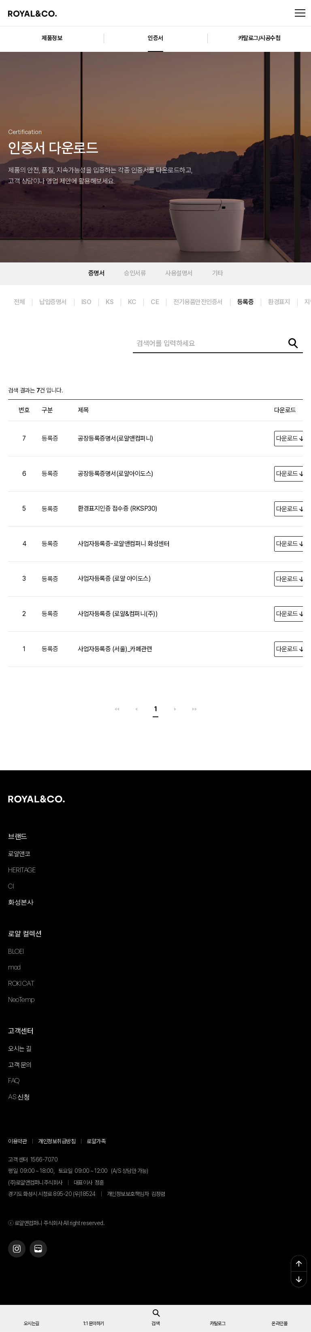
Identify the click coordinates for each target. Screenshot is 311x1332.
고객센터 (20, 1031)
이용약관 (17, 1141)
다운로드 (287, 438)
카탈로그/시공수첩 (259, 38)
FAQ (13, 1080)
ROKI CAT (21, 983)
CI (11, 886)
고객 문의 (20, 1065)
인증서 (155, 38)
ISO (86, 302)
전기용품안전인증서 (198, 302)
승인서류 (135, 273)
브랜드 (17, 836)
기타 (217, 273)
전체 (19, 302)
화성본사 (20, 902)
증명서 (96, 273)
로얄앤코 (19, 854)
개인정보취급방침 (56, 1141)
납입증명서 (53, 302)
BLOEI (16, 951)
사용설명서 (179, 273)
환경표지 (279, 302)
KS (109, 302)
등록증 (245, 302)
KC (132, 302)
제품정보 (52, 38)
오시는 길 (20, 1049)
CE (155, 302)
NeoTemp (21, 999)
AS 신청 (19, 1097)
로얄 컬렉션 (24, 933)
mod (14, 967)
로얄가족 (96, 1141)
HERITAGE (22, 870)
